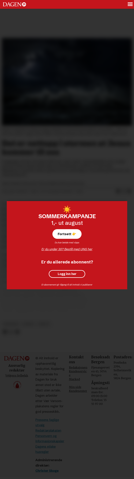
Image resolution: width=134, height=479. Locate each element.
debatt (43, 324)
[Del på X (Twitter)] (11, 332)
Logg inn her (67, 274)
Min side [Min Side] (75, 387)
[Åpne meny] (130, 4)
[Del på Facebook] (5, 332)
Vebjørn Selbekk (16, 375)
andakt (28, 324)
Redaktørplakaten (48, 430)
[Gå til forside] (14, 4)
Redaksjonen (78, 367)
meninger (11, 324)
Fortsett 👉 (67, 234)
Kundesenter (78, 391)
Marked (74, 379)
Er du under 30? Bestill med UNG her (67, 249)
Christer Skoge (47, 471)
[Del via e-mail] (129, 191)
